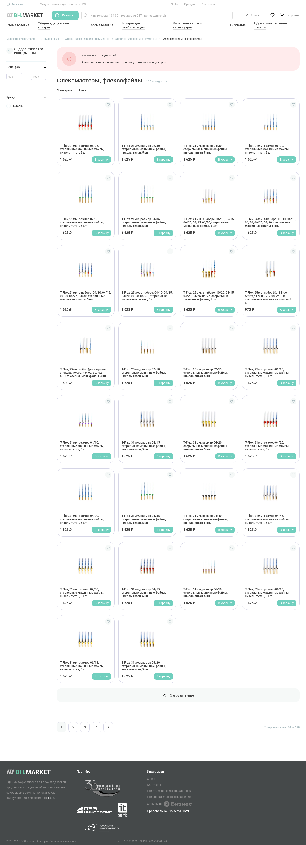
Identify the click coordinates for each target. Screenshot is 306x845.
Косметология (101, 25)
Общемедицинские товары (53, 25)
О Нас (175, 4)
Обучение (238, 25)
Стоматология (17, 25)
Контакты (208, 4)
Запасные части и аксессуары (187, 25)
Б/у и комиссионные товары (270, 25)
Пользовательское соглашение (169, 796)
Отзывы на (169, 804)
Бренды (190, 4)
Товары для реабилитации (133, 25)
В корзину (102, 159)
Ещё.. (52, 798)
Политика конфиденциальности (169, 791)
